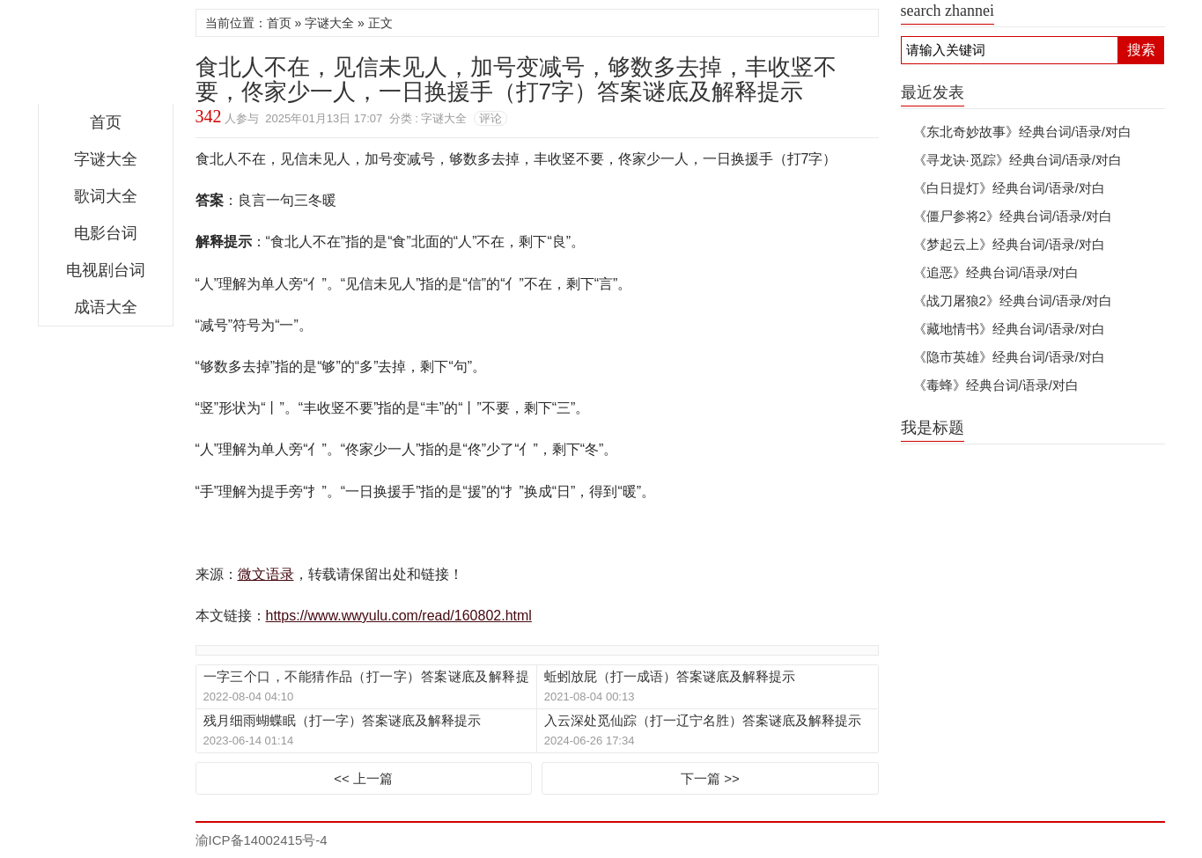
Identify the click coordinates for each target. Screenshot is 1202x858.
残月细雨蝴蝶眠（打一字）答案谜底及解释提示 (342, 720)
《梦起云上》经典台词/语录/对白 (1009, 244)
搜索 (1141, 49)
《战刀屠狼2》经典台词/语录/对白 (1013, 300)
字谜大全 (105, 159)
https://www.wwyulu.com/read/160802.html (399, 615)
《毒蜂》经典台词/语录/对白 (996, 385)
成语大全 (105, 307)
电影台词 (105, 233)
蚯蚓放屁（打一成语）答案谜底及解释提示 (669, 676)
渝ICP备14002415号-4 (261, 839)
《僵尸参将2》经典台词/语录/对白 (1013, 216)
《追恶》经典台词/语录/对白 (996, 272)
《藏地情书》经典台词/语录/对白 (1009, 328)
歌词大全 (105, 196)
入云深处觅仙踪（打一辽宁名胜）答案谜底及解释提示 (702, 720)
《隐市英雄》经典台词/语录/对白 (1009, 356)
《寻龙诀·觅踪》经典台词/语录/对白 (1018, 159)
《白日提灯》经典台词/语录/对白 (1009, 187)
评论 (490, 118)
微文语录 (105, 56)
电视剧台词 (105, 270)
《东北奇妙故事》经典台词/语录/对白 (1022, 131)
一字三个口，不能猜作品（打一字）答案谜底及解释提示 (366, 677)
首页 (106, 122)
